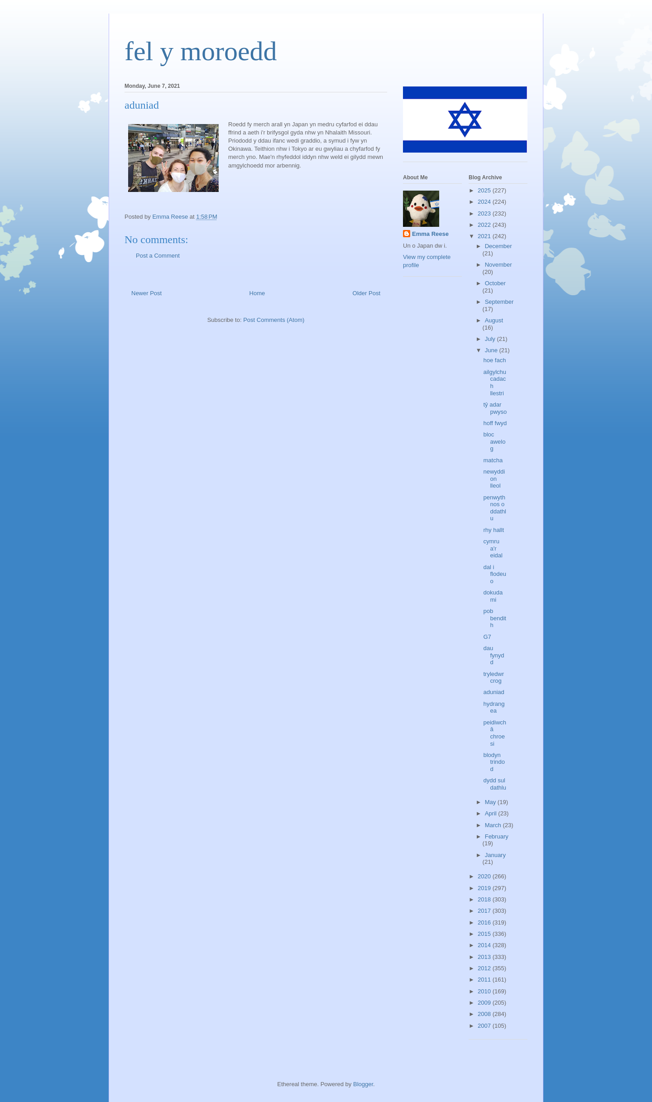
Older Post (366, 293)
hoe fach (494, 360)
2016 (485, 922)
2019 (485, 888)
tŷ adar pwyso (495, 408)
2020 (485, 876)
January (495, 855)
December (498, 246)
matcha (493, 460)
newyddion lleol (494, 478)
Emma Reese (430, 233)
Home (257, 293)
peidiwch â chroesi (494, 733)
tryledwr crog (493, 678)
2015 (485, 933)
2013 (485, 956)
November (498, 264)
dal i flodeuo (494, 574)
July (491, 338)
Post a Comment (158, 255)
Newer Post (146, 293)
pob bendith (494, 618)
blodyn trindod (494, 762)
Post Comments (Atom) (273, 319)
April (492, 813)
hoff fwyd (495, 423)
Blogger (363, 1084)
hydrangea (493, 707)
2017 (485, 910)
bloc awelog (494, 441)
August (494, 320)
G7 (487, 636)
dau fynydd (493, 655)
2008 (485, 1014)
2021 (485, 236)
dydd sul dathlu (494, 784)
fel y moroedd (201, 51)
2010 (485, 991)
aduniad (493, 692)
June (492, 350)
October (495, 283)
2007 (485, 1025)
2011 (485, 979)
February (496, 836)
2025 (485, 190)
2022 (485, 224)
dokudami (493, 596)
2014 (485, 945)
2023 (485, 213)
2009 (485, 1002)
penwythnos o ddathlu (494, 508)
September (499, 301)
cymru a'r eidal (492, 548)
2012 (485, 968)
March (494, 825)
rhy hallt (493, 530)
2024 (485, 201)
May (491, 802)
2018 (485, 899)
